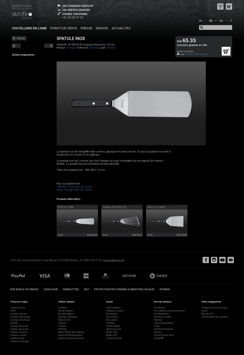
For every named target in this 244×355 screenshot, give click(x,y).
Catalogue (51, 289)
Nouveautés (111, 313)
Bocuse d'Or (207, 313)
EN (221, 20)
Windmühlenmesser (163, 329)
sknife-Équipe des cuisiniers (215, 316)
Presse (86, 28)
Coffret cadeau (113, 326)
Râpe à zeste (64, 320)
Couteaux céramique (20, 320)
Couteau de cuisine (19, 326)
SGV (86, 289)
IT (231, 20)
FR (210, 20)
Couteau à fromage (19, 341)
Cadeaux (110, 323)
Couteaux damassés (20, 316)
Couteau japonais (18, 313)
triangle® (158, 338)
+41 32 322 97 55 (72, 17)
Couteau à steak (18, 335)
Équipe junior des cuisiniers (215, 307)
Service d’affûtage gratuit (70, 335)
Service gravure (113, 329)
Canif (12, 310)
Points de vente (63, 28)
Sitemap (164, 289)
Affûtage (62, 329)
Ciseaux (62, 326)
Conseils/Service (114, 338)
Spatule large (156, 207)
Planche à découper (67, 316)
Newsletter (71, 289)
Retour (21, 38)
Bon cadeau (111, 320)
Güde (156, 326)
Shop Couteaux (113, 307)
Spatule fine (65, 207)
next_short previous (16, 46)
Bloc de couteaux (66, 313)
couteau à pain (17, 338)
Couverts (62, 323)
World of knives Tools (164, 335)
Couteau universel (18, 332)
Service (102, 28)
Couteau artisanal (115, 310)
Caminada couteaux (164, 323)
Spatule (93, 47)
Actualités (121, 28)
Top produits (112, 316)
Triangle (70, 47)
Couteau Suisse (17, 307)
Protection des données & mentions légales (124, 289)
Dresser (111, 47)
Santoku (14, 323)
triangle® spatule (114, 207)
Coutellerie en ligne (29, 28)
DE (200, 20)
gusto (204, 310)
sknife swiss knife (162, 316)
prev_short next (48, 46)
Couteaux (62, 307)
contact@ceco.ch (113, 260)
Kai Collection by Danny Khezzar (169, 310)
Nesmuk (158, 320)
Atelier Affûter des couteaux (71, 332)
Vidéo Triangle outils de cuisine (74, 189)
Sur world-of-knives (24, 289)
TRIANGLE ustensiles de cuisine (75, 186)
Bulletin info (111, 335)
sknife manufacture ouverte (71, 338)
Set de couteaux (65, 310)
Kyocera (158, 332)
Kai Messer (159, 307)
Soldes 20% (111, 332)
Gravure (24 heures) (196, 54)
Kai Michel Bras (161, 313)
